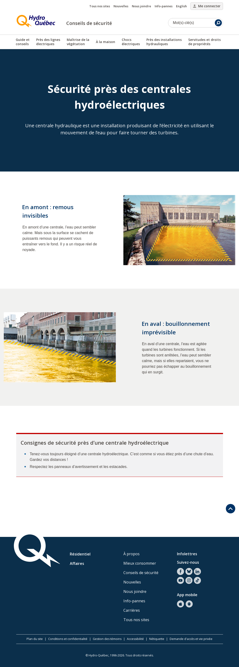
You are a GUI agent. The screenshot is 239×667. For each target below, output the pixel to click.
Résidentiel (80, 554)
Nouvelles (121, 6)
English (181, 6)
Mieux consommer (139, 563)
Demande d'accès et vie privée (191, 639)
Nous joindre (141, 6)
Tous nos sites (99, 6)
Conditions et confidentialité (67, 639)
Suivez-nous (188, 562)
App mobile (187, 594)
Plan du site (35, 639)
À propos (131, 553)
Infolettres (187, 553)
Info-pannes (163, 6)
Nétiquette (156, 639)
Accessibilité (135, 639)
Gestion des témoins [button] (107, 639)
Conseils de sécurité (89, 23)
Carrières (131, 610)
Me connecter (206, 6)
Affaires (77, 563)
